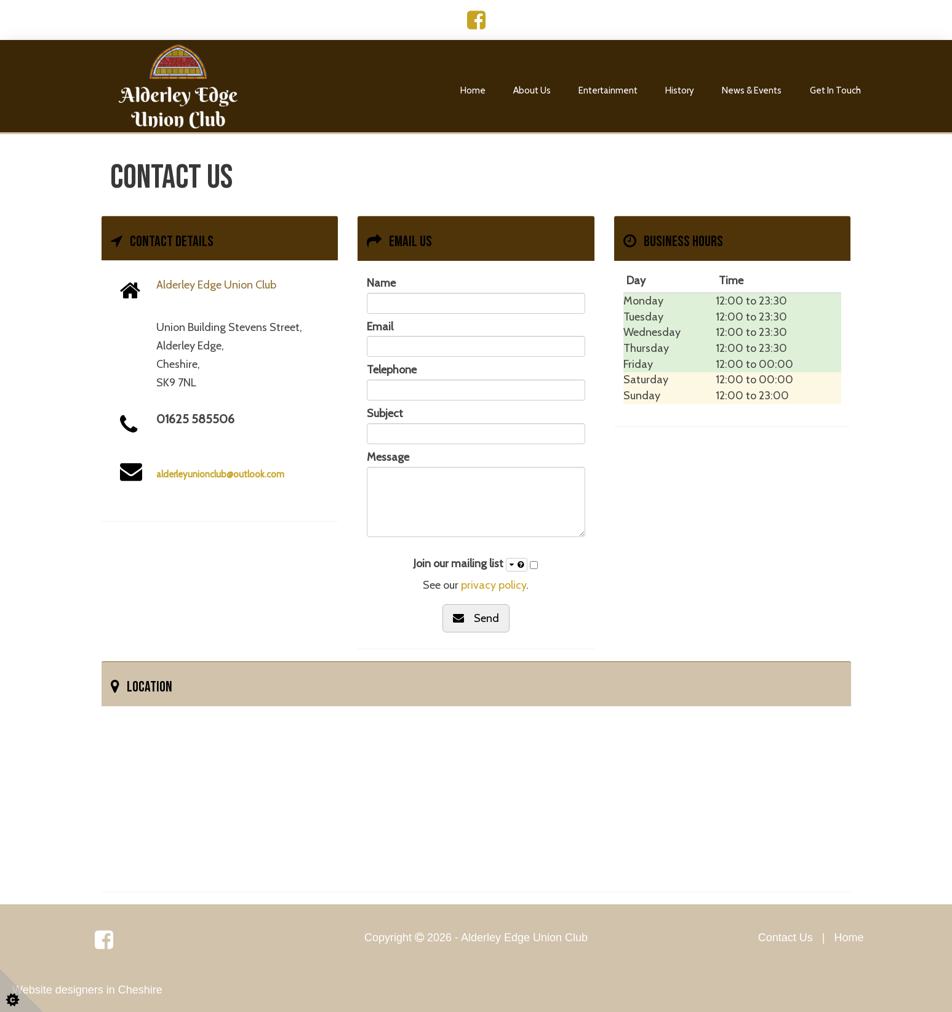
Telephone (392, 370)
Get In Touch (835, 90)
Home (473, 90)
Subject (385, 413)
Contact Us (785, 937)
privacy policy (493, 585)
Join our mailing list (470, 564)
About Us (532, 90)
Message (388, 457)
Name (381, 283)
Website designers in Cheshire (87, 990)
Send (476, 618)
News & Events (752, 90)
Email (380, 326)
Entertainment (608, 90)
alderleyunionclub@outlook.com (220, 474)
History (679, 90)
